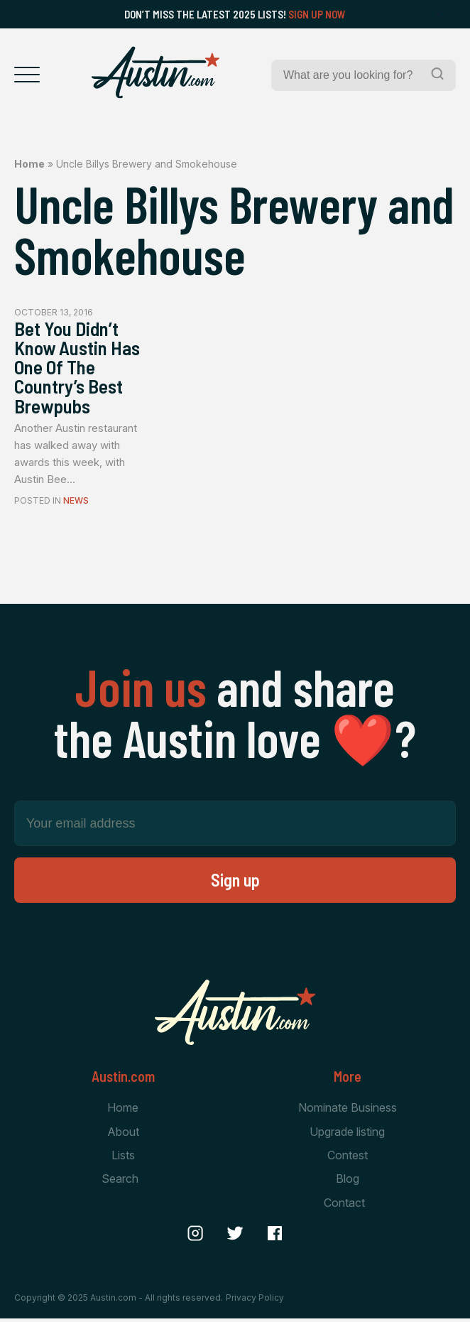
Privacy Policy (255, 1300)
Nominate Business (347, 1110)
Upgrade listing (347, 1134)
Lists (123, 1159)
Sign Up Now (317, 14)
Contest (347, 1159)
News (76, 504)
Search (120, 1182)
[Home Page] (155, 72)
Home (29, 164)
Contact (344, 1206)
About (123, 1134)
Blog (347, 1182)
